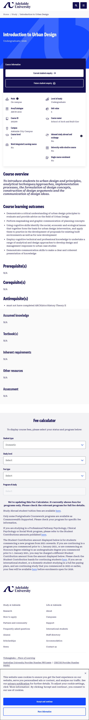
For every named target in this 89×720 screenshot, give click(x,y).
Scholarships (9, 641)
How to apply (10, 617)
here (58, 511)
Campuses (51, 617)
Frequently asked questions (16, 629)
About (49, 611)
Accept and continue (45, 701)
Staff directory (53, 635)
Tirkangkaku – (19, 658)
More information (44, 711)
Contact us (51, 647)
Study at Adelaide (11, 605)
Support (50, 623)
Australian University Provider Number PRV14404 (27, 662)
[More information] (17, 99)
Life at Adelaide (53, 605)
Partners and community (15, 623)
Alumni (6, 635)
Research (7, 611)
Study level (7, 453)
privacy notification (18, 683)
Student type (8, 438)
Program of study (10, 484)
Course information (13, 64)
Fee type (6, 469)
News (6, 647)
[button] (85, 673)
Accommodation (54, 641)
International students (57, 629)
